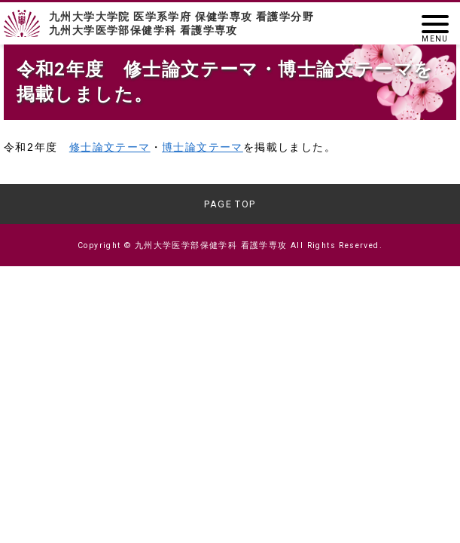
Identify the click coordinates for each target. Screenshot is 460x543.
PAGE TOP (229, 204)
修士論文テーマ (110, 148)
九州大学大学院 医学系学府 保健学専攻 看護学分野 (230, 24)
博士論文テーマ (202, 148)
